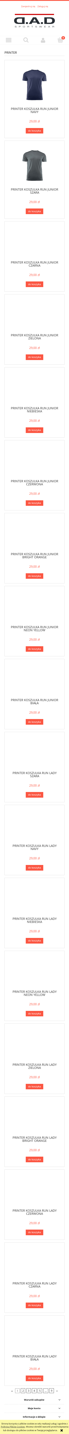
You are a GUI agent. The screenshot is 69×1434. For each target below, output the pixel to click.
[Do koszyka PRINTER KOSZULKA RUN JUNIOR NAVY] (34, 131)
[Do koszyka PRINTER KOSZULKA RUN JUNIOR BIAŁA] (34, 722)
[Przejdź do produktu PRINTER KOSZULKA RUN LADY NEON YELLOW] (34, 971)
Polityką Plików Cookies (13, 1426)
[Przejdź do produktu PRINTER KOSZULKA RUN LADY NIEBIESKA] (34, 898)
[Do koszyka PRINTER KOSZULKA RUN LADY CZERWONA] (34, 1232)
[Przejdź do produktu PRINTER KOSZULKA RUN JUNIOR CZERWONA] (34, 461)
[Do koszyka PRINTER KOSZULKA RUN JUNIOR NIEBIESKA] (34, 430)
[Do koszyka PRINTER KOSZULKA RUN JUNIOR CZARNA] (34, 284)
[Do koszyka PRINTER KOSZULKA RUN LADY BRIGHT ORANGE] (34, 1159)
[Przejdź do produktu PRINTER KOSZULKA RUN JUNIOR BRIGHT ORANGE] (34, 534)
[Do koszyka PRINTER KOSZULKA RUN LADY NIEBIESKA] (34, 941)
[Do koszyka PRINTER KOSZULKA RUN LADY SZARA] (34, 795)
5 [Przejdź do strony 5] (40, 1391)
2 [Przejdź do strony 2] (23, 1391)
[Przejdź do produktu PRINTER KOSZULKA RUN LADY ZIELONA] (34, 1044)
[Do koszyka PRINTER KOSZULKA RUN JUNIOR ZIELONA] (34, 357)
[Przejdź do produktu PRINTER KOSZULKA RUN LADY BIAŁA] (34, 1336)
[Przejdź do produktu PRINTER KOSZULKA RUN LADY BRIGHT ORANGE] (34, 1117)
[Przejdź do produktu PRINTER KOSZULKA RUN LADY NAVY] (34, 826)
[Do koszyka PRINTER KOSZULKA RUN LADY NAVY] (34, 868)
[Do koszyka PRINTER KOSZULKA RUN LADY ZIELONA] (34, 1086)
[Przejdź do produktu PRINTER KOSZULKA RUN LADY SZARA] (34, 753)
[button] (8, 40)
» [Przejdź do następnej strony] (57, 1391)
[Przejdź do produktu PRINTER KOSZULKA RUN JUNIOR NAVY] (34, 84)
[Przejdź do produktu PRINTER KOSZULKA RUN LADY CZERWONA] (34, 1190)
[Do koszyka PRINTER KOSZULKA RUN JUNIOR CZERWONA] (34, 503)
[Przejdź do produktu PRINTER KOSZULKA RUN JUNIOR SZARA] (34, 165)
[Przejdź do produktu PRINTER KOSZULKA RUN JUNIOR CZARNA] (34, 242)
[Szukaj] (26, 40)
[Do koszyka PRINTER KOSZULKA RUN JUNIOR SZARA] (34, 211)
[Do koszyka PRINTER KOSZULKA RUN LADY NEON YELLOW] (34, 1014)
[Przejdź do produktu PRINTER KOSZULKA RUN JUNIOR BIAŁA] (34, 680)
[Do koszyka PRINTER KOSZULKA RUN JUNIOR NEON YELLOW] (34, 649)
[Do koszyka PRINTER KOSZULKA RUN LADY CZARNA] (34, 1305)
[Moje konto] (43, 40)
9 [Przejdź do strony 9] (51, 1391)
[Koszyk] (60, 40)
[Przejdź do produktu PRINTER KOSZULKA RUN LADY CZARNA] (34, 1263)
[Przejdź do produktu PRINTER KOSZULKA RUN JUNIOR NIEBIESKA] (34, 388)
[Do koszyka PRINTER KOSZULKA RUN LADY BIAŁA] (34, 1378)
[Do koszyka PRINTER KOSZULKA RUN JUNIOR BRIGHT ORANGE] (34, 576)
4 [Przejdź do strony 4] (34, 1391)
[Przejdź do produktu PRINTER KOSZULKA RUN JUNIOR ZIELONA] (34, 315)
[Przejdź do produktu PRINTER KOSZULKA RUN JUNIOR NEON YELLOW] (34, 607)
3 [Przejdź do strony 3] (28, 1391)
